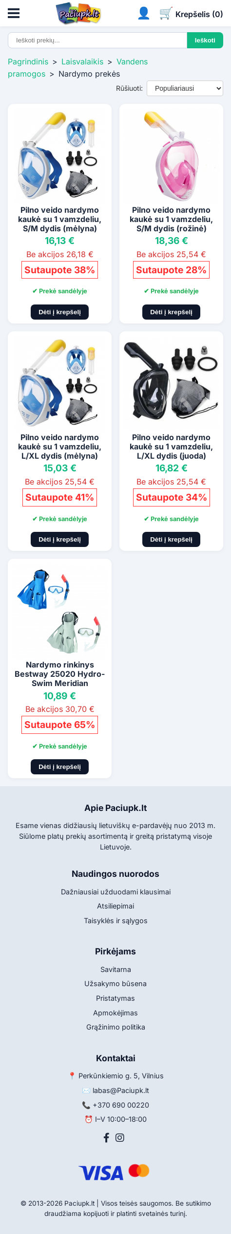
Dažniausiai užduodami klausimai (116, 892)
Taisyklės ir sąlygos (116, 920)
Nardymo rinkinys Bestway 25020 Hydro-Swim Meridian (60, 674)
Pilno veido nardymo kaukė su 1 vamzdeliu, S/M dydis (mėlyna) (59, 219)
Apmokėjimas (115, 1013)
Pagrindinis (28, 61)
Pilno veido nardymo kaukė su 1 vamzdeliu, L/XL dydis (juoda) (171, 446)
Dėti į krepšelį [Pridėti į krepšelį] (59, 312)
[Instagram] (120, 1138)
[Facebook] (106, 1138)
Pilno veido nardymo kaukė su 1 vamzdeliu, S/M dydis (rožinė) (171, 219)
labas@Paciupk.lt (121, 1090)
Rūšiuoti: (129, 88)
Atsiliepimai (115, 906)
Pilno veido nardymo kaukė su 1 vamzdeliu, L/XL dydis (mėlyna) (59, 446)
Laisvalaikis (82, 61)
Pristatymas (115, 998)
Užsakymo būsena (115, 983)
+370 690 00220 (121, 1105)
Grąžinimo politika (115, 1027)
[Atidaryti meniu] (13, 13)
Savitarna (115, 969)
